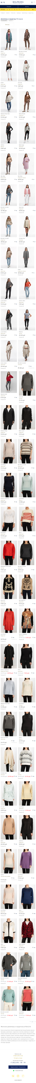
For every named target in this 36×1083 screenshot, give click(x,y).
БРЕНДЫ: (3, 9)
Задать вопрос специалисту (18, 1067)
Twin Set (20, 82)
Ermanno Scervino (5, 498)
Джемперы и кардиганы (28, 13)
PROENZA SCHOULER (6, 566)
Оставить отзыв (18, 1058)
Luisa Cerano (4, 300)
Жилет (20, 333)
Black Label (21, 430)
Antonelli (21, 397)
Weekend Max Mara (5, 113)
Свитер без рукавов (5, 876)
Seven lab (21, 207)
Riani (2, 269)
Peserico (21, 331)
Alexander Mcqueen (22, 978)
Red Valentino (22, 600)
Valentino (21, 840)
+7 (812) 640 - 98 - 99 (18, 1063)
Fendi (20, 737)
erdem (2, 82)
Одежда (19, 13)
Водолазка (3, 177)
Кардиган (3, 53)
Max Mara (3, 176)
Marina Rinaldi (22, 113)
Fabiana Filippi (4, 430)
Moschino (3, 600)
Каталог (8, 13)
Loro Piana (21, 498)
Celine (2, 874)
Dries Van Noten (4, 737)
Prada (19, 269)
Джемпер (21, 53)
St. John (2, 807)
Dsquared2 (3, 532)
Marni (2, 840)
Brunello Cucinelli (23, 51)
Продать (9, 6)
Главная (3, 13)
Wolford (2, 145)
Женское (13, 13)
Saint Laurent (22, 944)
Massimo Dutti (4, 394)
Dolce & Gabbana (23, 634)
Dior (19, 773)
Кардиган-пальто (22, 177)
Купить (27, 6)
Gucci (20, 532)
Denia (2, 51)
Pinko (19, 669)
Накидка (21, 240)
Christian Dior (22, 238)
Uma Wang (3, 464)
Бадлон (2, 146)
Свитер (20, 398)
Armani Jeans (22, 300)
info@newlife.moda (18, 1055)
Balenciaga (21, 145)
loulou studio (4, 363)
